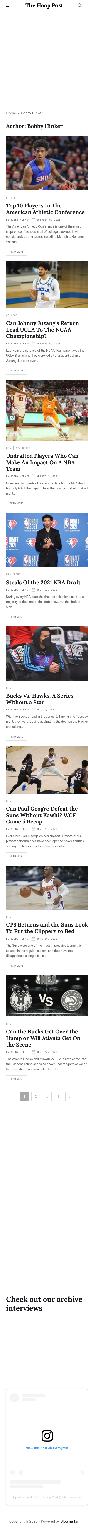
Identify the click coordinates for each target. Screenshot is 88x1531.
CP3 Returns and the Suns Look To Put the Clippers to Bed (47, 928)
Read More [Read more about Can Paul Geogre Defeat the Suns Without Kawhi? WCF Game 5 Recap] (15, 857)
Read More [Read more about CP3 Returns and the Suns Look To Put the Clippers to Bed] (15, 967)
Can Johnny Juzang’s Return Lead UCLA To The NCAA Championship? (42, 330)
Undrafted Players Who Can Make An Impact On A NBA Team (42, 462)
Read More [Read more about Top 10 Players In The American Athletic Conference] (15, 253)
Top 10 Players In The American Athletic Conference (46, 209)
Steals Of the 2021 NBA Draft (44, 582)
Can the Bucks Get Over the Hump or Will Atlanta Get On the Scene (43, 1038)
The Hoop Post (44, 5)
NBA (8, 448)
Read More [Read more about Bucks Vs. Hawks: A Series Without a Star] (15, 738)
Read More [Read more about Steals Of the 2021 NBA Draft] (15, 618)
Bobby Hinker (19, 219)
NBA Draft (23, 448)
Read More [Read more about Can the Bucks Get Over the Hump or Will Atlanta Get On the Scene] (15, 1080)
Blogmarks (69, 1521)
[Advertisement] (44, 57)
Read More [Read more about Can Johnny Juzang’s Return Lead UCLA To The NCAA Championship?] (15, 372)
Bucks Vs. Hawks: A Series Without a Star (39, 699)
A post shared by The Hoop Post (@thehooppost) (47, 1497)
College (11, 198)
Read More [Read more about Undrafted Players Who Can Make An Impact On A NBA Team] (15, 504)
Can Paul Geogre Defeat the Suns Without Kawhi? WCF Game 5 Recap (42, 815)
